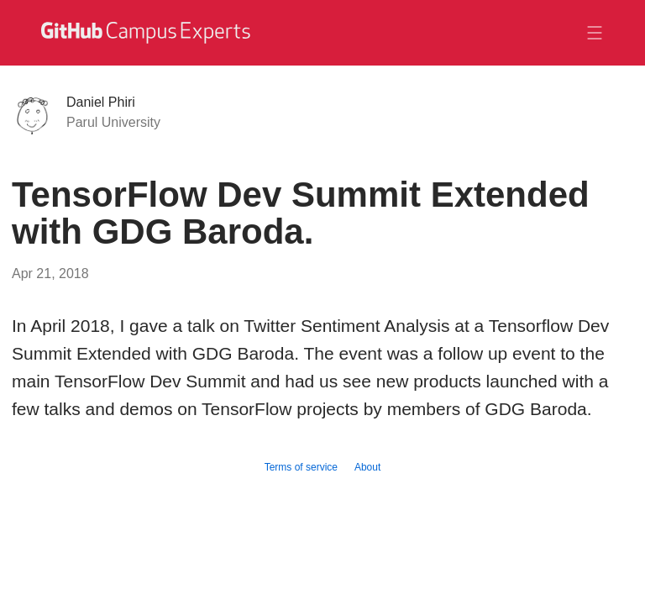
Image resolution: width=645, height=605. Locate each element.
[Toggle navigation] (594, 33)
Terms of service (301, 467)
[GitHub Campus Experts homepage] (148, 32)
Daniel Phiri (100, 102)
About (367, 467)
